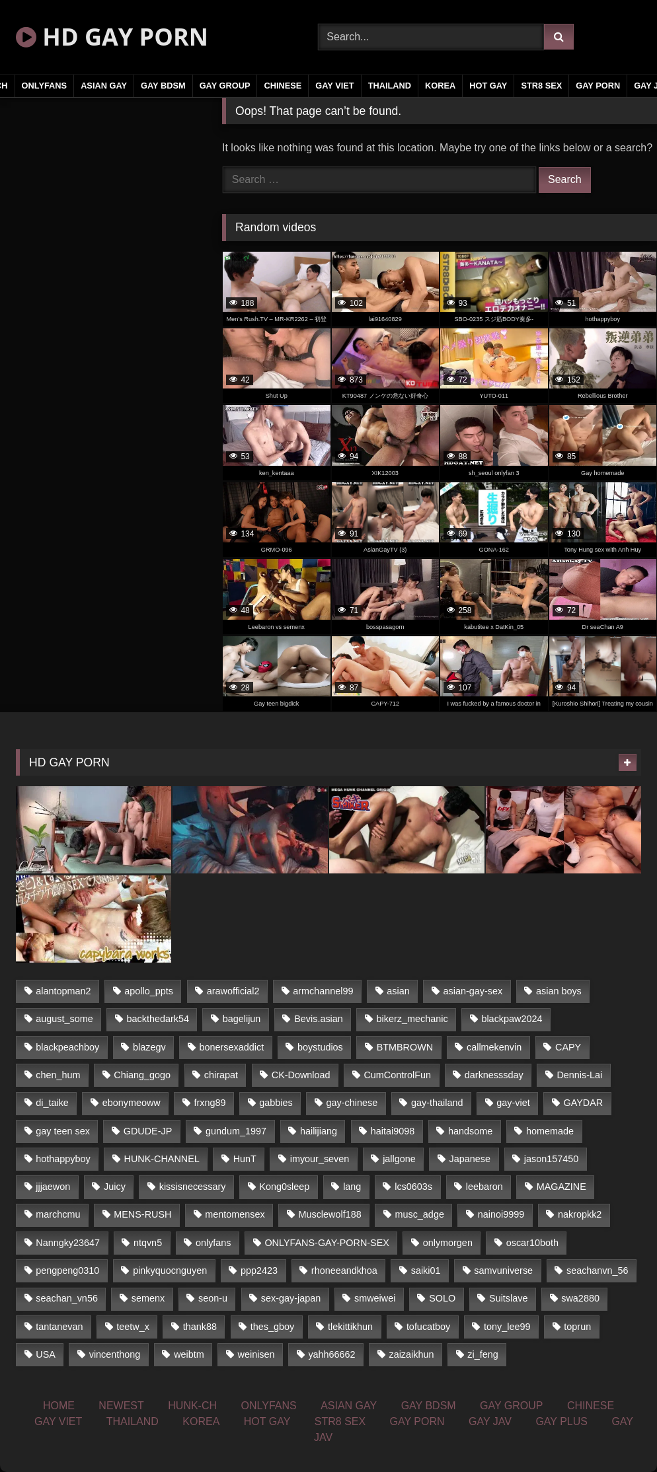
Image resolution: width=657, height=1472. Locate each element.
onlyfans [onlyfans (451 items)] (213, 1242)
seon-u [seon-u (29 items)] (212, 1298)
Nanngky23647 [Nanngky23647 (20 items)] (68, 1242)
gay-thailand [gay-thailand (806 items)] (437, 1102)
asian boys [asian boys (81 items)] (559, 991)
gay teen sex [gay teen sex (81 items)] (63, 1131)
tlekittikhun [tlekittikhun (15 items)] (350, 1326)
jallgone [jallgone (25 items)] (399, 1159)
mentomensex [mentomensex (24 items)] (234, 1214)
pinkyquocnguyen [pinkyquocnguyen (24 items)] (170, 1270)
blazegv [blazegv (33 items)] (149, 1047)
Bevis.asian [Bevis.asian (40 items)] (318, 1018)
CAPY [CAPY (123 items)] (568, 1047)
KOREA (440, 86)
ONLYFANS (44, 86)
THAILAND (389, 86)
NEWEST (120, 1405)
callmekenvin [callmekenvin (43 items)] (494, 1047)
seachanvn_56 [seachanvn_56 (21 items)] (597, 1270)
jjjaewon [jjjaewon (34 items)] (53, 1186)
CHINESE (282, 86)
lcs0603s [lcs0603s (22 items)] (413, 1186)
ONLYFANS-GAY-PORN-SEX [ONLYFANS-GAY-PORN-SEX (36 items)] (326, 1242)
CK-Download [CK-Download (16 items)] (301, 1075)
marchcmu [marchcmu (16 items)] (58, 1214)
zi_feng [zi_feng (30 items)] (482, 1354)
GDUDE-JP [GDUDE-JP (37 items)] (148, 1131)
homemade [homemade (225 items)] (550, 1131)
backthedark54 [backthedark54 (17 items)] (158, 1018)
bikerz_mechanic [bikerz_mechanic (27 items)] (412, 1018)
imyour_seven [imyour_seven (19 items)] (320, 1159)
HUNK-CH (192, 1405)
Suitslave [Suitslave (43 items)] (508, 1298)
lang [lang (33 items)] (352, 1186)
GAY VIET (334, 86)
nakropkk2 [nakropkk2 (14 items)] (579, 1214)
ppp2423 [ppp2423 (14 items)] (259, 1270)
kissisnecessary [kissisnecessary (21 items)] (192, 1186)
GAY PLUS (561, 1421)
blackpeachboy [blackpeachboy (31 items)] (67, 1047)
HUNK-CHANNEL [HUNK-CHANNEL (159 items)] (162, 1159)
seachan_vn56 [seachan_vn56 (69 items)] (67, 1298)
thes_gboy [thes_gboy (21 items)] (272, 1326)
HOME (59, 1405)
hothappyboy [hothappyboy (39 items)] (63, 1159)
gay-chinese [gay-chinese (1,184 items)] (352, 1102)
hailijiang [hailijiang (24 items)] (318, 1131)
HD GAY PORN (112, 36)
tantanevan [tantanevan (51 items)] (59, 1326)
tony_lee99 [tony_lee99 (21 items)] (507, 1326)
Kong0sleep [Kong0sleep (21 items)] (284, 1186)
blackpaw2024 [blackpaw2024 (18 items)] (511, 1018)
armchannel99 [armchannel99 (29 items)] (323, 991)
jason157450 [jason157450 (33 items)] (551, 1159)
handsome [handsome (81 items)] (470, 1131)
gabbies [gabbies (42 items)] (275, 1102)
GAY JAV (490, 1421)
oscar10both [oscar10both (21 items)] (532, 1242)
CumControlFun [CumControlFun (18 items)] (397, 1075)
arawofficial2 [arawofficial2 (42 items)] (233, 991)
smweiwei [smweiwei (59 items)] (374, 1298)
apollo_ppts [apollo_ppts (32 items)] (148, 991)
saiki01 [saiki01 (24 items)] (426, 1270)
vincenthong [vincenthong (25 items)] (115, 1354)
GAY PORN (598, 86)
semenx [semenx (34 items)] (148, 1298)
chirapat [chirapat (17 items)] (221, 1075)
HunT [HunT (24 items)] (244, 1159)
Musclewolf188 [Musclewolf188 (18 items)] (329, 1214)
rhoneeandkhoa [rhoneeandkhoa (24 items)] (344, 1270)
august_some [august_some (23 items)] (64, 1018)
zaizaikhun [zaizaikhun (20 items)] (411, 1354)
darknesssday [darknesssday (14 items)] (494, 1075)
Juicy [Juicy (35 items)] (115, 1186)
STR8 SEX (541, 86)
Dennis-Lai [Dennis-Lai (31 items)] (579, 1075)
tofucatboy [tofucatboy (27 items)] (428, 1326)
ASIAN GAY (104, 86)
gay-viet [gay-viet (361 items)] (512, 1102)
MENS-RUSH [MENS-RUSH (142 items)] (142, 1214)
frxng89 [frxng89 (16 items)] (210, 1102)
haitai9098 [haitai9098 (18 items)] (392, 1131)
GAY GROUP (225, 86)
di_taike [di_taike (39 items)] (52, 1102)
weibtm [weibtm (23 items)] (189, 1354)
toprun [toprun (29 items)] (577, 1326)
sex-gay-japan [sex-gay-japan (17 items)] (291, 1298)
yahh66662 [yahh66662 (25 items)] (331, 1354)
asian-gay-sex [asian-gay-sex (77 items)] (473, 991)
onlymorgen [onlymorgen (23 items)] (448, 1242)
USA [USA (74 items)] (46, 1354)
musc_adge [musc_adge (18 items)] (419, 1214)
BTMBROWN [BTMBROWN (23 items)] (405, 1047)
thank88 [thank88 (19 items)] (200, 1326)
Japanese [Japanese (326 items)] (469, 1159)
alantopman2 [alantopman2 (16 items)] (63, 991)
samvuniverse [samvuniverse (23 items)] (503, 1270)
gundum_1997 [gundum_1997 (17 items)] (236, 1131)
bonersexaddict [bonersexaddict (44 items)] (232, 1047)
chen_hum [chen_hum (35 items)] (58, 1075)
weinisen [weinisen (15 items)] (256, 1354)
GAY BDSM (163, 86)
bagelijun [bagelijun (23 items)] (242, 1018)
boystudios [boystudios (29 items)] (320, 1047)
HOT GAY (488, 86)
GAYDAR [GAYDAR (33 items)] (583, 1102)
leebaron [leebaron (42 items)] (484, 1186)
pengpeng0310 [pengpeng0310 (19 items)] (67, 1270)
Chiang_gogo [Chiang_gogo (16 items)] (142, 1075)
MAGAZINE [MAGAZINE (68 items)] (561, 1186)
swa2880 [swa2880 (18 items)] (580, 1298)
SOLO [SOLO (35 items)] (442, 1298)
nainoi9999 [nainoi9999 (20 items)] (501, 1214)
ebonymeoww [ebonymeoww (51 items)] (131, 1102)
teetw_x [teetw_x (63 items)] (132, 1326)
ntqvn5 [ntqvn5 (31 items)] (148, 1242)
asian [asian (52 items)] (398, 991)
